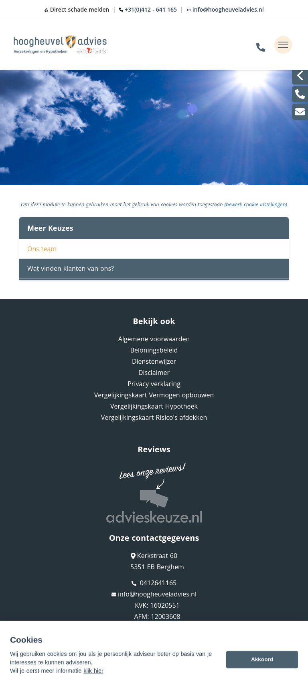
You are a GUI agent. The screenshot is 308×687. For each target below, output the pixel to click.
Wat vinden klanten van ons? (70, 268)
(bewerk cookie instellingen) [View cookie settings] (256, 204)
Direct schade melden (76, 9)
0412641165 (154, 582)
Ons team (42, 248)
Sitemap (26, 641)
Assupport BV (67, 630)
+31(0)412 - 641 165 (151, 9)
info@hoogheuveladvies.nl (225, 9)
